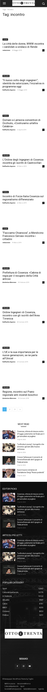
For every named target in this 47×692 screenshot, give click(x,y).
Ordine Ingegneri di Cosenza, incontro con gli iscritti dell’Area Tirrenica (21, 315)
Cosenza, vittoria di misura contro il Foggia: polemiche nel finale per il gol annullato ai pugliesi (30, 433)
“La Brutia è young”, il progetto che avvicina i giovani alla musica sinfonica (30, 446)
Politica (5, 116)
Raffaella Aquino (9, 90)
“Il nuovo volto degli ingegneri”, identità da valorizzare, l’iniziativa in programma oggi (23, 83)
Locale (5, 39)
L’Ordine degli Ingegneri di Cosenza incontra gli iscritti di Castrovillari (23, 161)
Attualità (6, 76)
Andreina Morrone (9, 282)
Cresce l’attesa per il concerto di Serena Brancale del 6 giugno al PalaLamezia (29, 459)
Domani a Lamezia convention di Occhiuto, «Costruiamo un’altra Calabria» (21, 123)
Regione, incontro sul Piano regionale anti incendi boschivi (20, 393)
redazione (6, 50)
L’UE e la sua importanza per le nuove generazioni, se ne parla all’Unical (20, 355)
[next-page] (20, 409)
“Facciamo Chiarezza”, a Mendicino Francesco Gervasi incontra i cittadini (23, 236)
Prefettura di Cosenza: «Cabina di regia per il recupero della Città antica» (22, 275)
